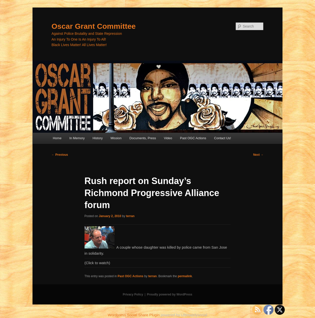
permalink (185, 276)
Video (168, 138)
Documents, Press (143, 138)
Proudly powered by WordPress (169, 294)
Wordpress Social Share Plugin (134, 315)
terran (130, 216)
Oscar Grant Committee (94, 26)
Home (57, 138)
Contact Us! (222, 138)
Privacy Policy (133, 294)
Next (258, 154)
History (97, 138)
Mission (116, 138)
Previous (60, 154)
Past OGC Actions (193, 138)
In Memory (76, 138)
